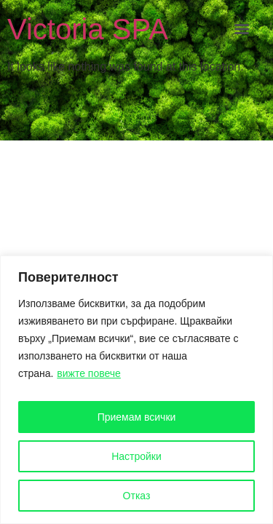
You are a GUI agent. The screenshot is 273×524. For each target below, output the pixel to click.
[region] (136, 389)
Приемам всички (137, 417)
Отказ (137, 495)
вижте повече (89, 373)
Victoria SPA (87, 29)
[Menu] (242, 29)
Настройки (136, 456)
